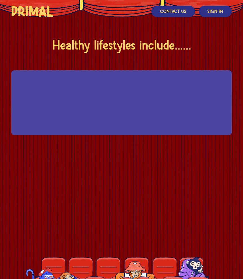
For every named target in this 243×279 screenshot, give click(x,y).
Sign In (215, 11)
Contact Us (173, 11)
